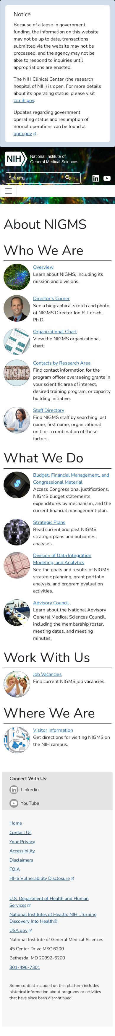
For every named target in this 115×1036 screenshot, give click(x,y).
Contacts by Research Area (61, 363)
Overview (43, 267)
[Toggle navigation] (8, 191)
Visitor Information (53, 730)
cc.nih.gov (24, 100)
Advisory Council (51, 603)
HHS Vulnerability (42, 878)
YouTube (30, 803)
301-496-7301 (24, 967)
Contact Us (20, 832)
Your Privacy (22, 841)
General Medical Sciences (54, 161)
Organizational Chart (55, 331)
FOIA (14, 869)
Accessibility (22, 851)
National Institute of (48, 156)
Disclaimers (21, 860)
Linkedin (30, 789)
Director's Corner (51, 298)
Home (15, 823)
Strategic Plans (49, 522)
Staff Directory (48, 410)
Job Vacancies (47, 674)
